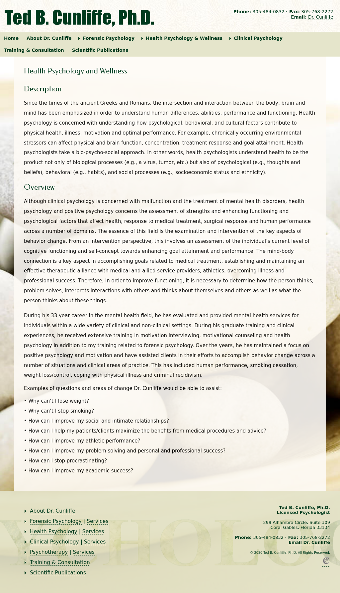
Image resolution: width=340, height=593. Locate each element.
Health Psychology (53, 532)
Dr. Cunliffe (320, 17)
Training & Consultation (34, 50)
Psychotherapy (49, 552)
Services (97, 521)
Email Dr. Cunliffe (309, 542)
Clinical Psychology (258, 38)
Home (11, 38)
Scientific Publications (100, 50)
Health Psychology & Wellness (184, 38)
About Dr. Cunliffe (49, 38)
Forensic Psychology (108, 38)
